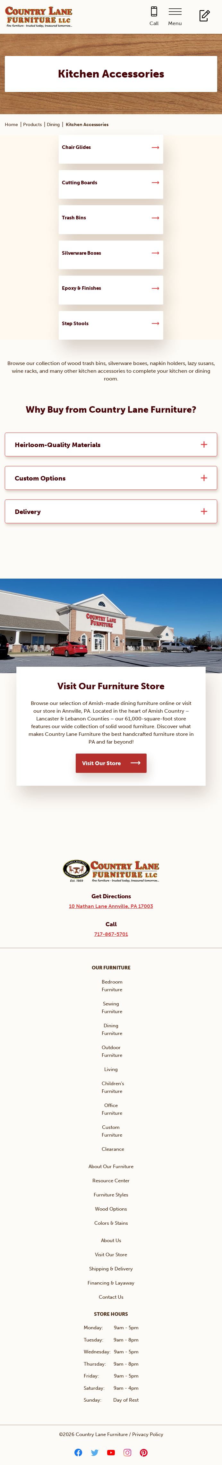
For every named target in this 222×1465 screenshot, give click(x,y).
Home (11, 124)
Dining (53, 124)
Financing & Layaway (111, 1283)
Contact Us (111, 1297)
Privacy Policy (147, 1434)
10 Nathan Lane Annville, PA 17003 (111, 906)
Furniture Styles (111, 1195)
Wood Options (111, 1209)
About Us (111, 1240)
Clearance (113, 1149)
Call (153, 23)
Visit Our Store (101, 763)
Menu (175, 23)
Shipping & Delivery (111, 1269)
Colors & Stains (111, 1223)
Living (111, 1069)
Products (32, 124)
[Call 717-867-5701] (153, 16)
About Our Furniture (111, 1166)
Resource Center (111, 1181)
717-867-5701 (111, 934)
